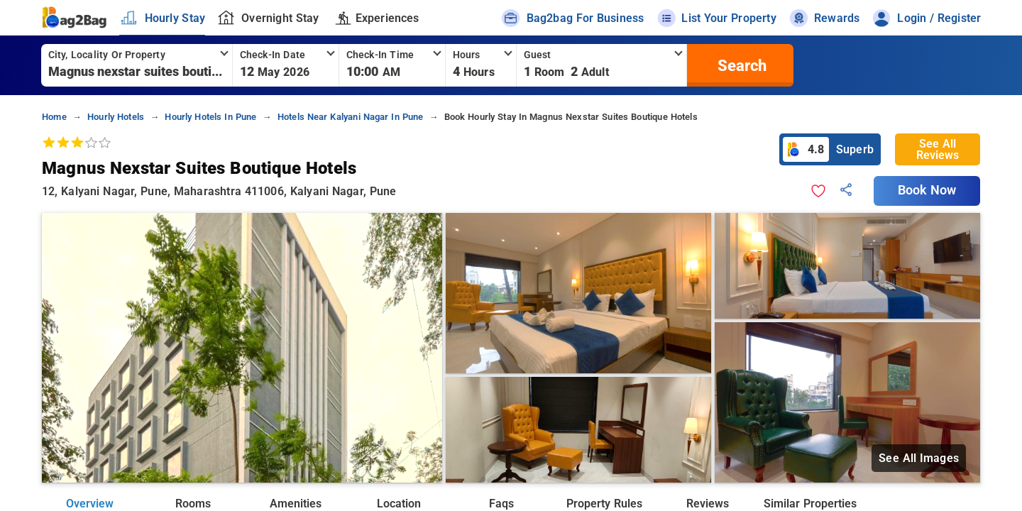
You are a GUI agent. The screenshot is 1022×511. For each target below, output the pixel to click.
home (54, 116)
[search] (740, 65)
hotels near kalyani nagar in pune (351, 116)
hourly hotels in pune (210, 116)
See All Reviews (937, 149)
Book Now (927, 190)
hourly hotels (115, 116)
